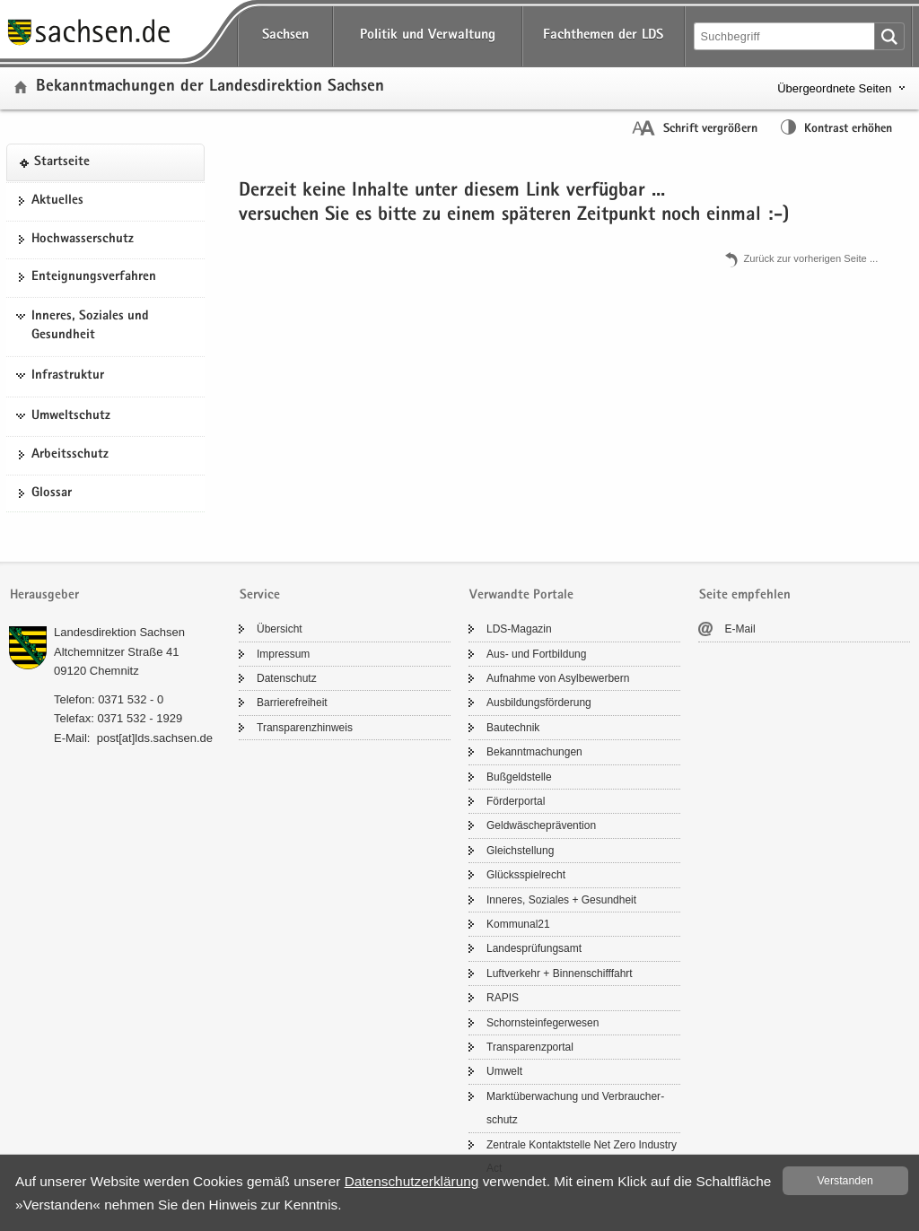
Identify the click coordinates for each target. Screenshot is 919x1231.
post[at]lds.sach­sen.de (155, 738)
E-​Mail (740, 629)
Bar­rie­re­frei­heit (292, 702)
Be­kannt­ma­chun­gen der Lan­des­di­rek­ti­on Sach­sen (210, 87)
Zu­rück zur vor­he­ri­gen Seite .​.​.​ (810, 258)
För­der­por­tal (515, 801)
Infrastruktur (67, 376)
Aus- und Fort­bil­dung (536, 654)
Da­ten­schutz (287, 678)
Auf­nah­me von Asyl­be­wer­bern (557, 678)
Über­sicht (279, 629)
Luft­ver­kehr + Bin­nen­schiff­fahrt (559, 973)
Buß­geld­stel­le (519, 777)
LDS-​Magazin (519, 629)
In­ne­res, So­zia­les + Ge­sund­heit (561, 900)
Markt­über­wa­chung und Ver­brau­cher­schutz (575, 1108)
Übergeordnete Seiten (834, 88)
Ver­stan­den (845, 1180)
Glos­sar (51, 493)
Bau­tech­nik (512, 727)
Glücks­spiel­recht (525, 875)
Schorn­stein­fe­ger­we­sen (542, 1023)
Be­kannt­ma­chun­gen (534, 752)
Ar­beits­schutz (70, 455)
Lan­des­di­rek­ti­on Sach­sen (119, 632)
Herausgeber (44, 595)
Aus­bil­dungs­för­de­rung (538, 702)
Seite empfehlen (745, 595)
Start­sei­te (62, 162)
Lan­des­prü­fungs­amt (534, 948)
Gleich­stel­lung (520, 850)
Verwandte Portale (521, 595)
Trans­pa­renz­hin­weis (305, 727)
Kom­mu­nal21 (518, 924)
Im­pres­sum (283, 654)
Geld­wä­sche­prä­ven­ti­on (541, 825)
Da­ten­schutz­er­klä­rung (412, 1181)
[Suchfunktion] (786, 36)
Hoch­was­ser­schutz (82, 239)
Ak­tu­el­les (57, 201)
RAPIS (502, 997)
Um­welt (504, 1071)
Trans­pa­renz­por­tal (529, 1047)
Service (260, 595)
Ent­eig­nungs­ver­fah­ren (93, 277)
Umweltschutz (70, 416)
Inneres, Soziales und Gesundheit (90, 327)
